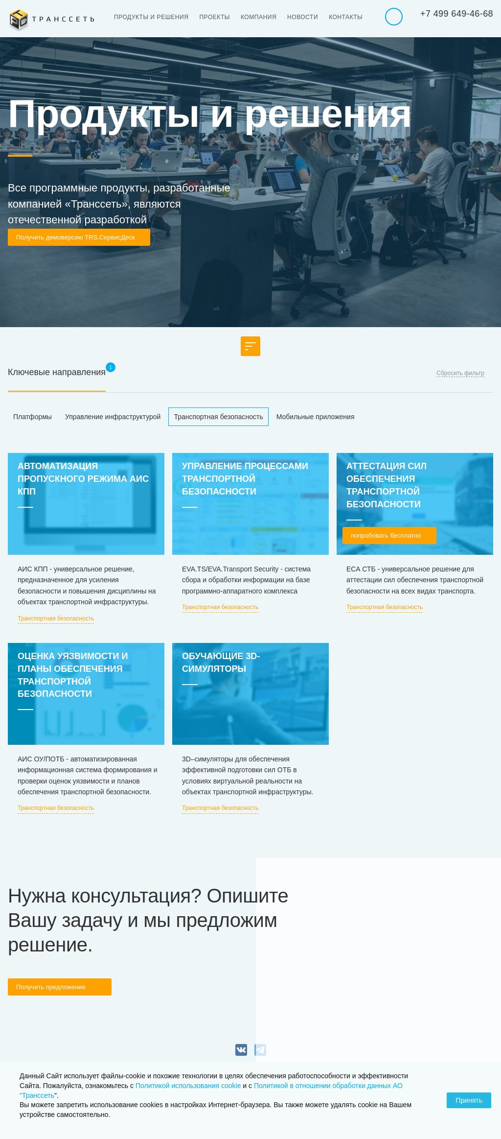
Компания (258, 17)
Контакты (346, 17)
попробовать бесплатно (386, 535)
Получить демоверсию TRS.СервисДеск (75, 237)
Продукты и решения (151, 17)
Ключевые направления (57, 372)
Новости (302, 17)
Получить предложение (51, 987)
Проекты (214, 17)
